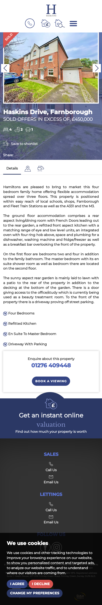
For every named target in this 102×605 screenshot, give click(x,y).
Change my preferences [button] (34, 593)
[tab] (27, 169)
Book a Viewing (51, 381)
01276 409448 (51, 365)
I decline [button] (41, 584)
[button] (5, 68)
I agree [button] (17, 584)
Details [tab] (12, 168)
